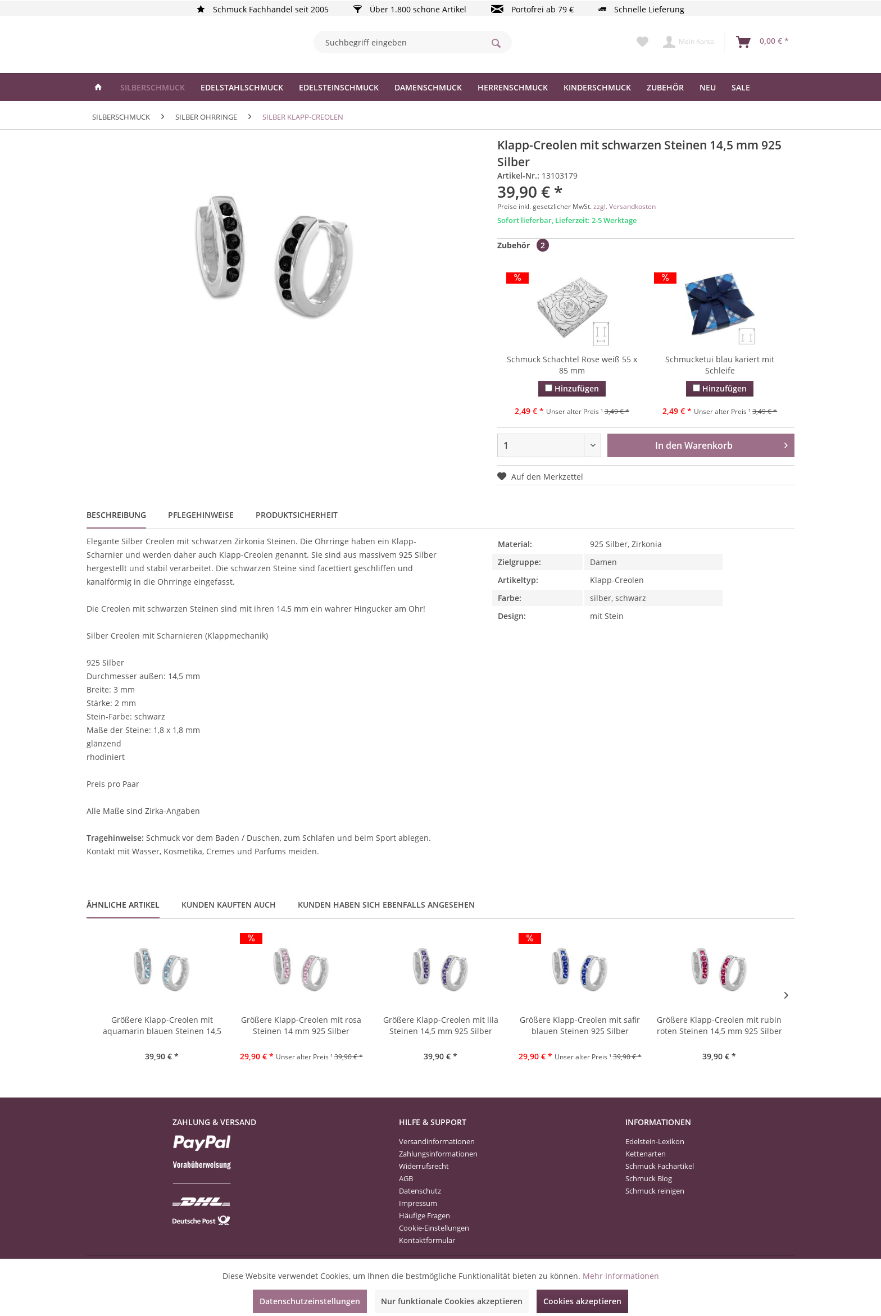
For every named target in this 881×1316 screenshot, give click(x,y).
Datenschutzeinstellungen (310, 1301)
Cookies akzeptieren (582, 1301)
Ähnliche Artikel (123, 904)
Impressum (418, 1203)
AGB (406, 1178)
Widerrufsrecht (424, 1166)
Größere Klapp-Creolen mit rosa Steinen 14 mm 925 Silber (301, 1025)
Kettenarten (645, 1154)
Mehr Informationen (621, 1276)
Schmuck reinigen (654, 1191)
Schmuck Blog (648, 1178)
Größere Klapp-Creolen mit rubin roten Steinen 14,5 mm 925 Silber (719, 1025)
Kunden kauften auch (228, 904)
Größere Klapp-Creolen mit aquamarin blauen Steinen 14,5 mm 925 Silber (162, 1026)
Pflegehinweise (201, 514)
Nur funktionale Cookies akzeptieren (452, 1301)
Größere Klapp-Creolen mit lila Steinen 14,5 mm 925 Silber (440, 1025)
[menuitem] (413, 42)
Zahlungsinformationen (438, 1154)
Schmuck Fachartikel (659, 1166)
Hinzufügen (572, 388)
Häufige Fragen (424, 1215)
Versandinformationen (437, 1141)
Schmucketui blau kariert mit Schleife (719, 365)
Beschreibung (116, 514)
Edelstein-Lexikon (654, 1141)
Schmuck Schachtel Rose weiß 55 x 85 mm (572, 365)
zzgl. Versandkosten (624, 206)
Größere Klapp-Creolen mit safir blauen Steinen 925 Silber (580, 1025)
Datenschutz (420, 1191)
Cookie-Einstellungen (434, 1228)
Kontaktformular (427, 1240)
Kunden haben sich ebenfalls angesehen (386, 904)
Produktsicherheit (297, 514)
